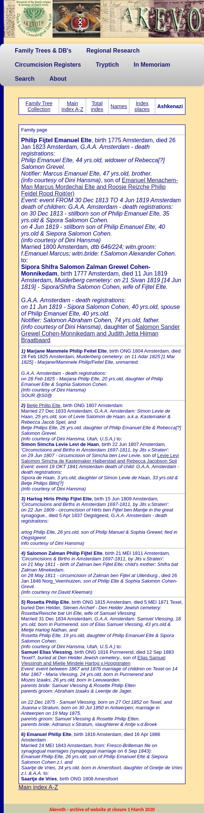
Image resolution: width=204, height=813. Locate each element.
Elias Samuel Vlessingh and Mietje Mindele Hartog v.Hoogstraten (93, 660)
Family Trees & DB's (43, 50)
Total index (97, 106)
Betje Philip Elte (43, 405)
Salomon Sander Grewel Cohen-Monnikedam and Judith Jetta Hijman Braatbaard (100, 333)
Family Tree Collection (39, 106)
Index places (142, 106)
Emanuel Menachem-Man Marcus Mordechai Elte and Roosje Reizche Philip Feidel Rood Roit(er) (99, 187)
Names (119, 106)
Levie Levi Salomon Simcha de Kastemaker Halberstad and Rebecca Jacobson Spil (100, 458)
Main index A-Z (72, 106)
